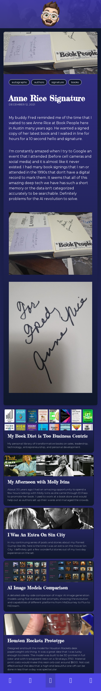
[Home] (50, 14)
